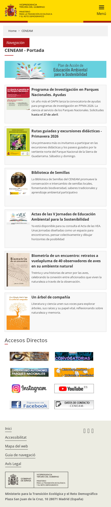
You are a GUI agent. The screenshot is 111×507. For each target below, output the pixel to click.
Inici (8, 428)
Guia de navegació (20, 454)
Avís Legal (13, 463)
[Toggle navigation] (100, 10)
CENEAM (27, 31)
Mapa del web (16, 446)
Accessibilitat (16, 437)
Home (12, 31)
